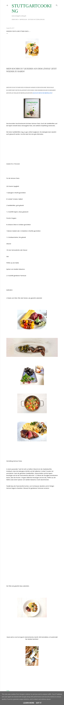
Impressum (23, 19)
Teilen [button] (7, 690)
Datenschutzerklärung (36, 19)
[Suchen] (57, 5)
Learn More (28, 703)
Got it (39, 703)
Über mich (15, 19)
